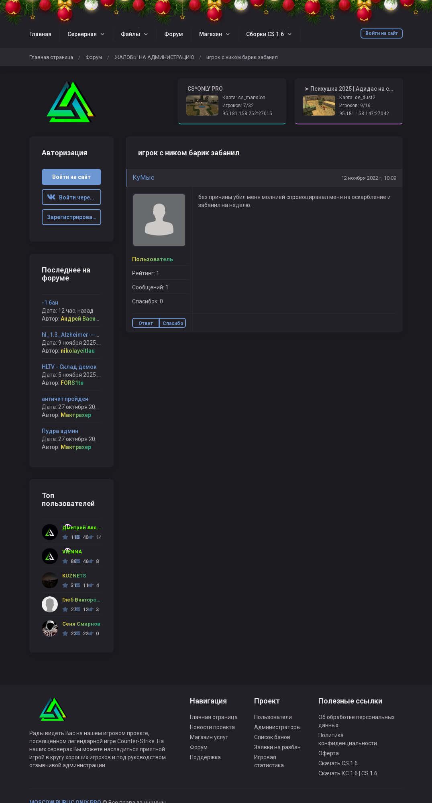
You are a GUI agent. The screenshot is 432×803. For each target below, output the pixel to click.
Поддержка (205, 757)
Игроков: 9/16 (355, 105)
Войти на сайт (381, 33)
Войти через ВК (74, 197)
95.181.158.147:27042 (364, 113)
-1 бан (50, 302)
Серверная (82, 34)
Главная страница (51, 57)
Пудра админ (60, 431)
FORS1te (72, 383)
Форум (173, 34)
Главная (40, 34)
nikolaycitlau (78, 351)
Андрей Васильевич (88, 318)
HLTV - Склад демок (69, 367)
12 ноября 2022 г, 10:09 (368, 178)
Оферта (328, 753)
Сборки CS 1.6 (265, 34)
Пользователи (273, 717)
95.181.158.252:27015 (247, 113)
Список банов (272, 737)
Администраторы (277, 727)
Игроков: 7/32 (238, 105)
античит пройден (65, 399)
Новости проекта (212, 727)
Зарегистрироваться (74, 217)
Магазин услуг (209, 737)
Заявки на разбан (277, 747)
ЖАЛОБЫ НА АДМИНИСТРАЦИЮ (154, 57)
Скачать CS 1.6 (338, 763)
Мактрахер (76, 415)
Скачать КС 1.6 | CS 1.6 (347, 773)
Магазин (210, 34)
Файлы (130, 34)
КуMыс (143, 177)
